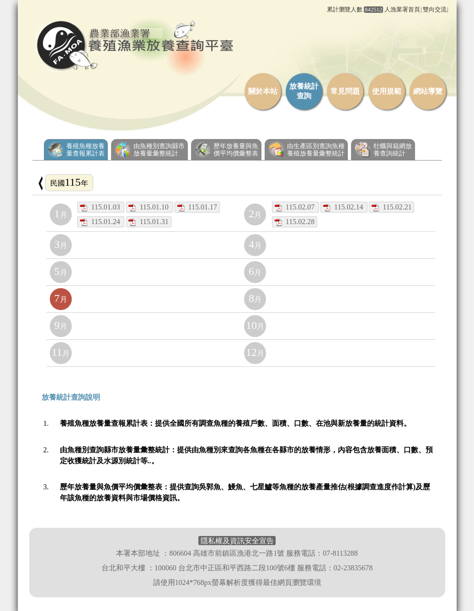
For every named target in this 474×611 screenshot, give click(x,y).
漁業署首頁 (405, 9)
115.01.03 (101, 207)
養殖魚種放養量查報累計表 (76, 149)
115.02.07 (295, 207)
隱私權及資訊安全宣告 (237, 540)
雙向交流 (435, 9)
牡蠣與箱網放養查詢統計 (383, 149)
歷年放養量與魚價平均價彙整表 (226, 149)
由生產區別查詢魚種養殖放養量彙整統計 (306, 149)
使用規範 (386, 91)
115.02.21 (391, 207)
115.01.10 (149, 207)
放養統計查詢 (304, 91)
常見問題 (345, 91)
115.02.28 (294, 222)
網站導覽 (427, 91)
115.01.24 (101, 222)
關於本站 (262, 91)
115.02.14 (344, 207)
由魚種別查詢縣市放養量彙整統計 (149, 149)
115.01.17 (197, 207)
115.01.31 (148, 222)
